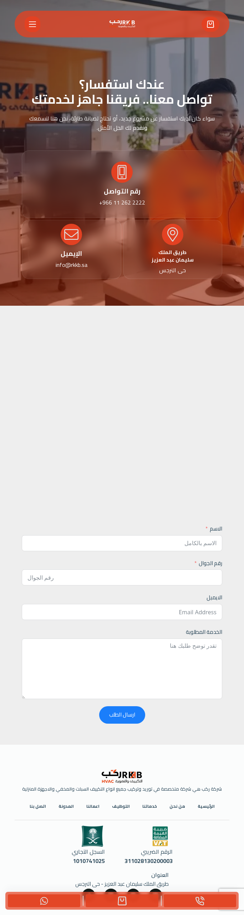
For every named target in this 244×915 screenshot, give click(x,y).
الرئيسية (206, 806)
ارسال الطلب (122, 714)
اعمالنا (93, 806)
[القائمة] (32, 24)
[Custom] (122, 900)
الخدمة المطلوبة (204, 632)
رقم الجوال (210, 563)
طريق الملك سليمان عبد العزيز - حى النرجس (122, 884)
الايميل (214, 597)
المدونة (66, 806)
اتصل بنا (38, 806)
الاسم (216, 528)
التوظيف (121, 806)
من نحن (177, 806)
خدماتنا (149, 806)
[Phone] (200, 900)
